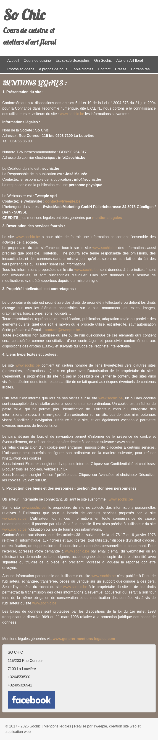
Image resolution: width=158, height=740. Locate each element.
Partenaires (140, 69)
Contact (104, 69)
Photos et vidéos (20, 69)
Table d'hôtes (82, 69)
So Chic (24, 15)
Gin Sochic (103, 60)
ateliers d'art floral (29, 41)
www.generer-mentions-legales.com (84, 639)
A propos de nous (53, 69)
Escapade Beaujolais (72, 60)
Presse (120, 69)
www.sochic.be (72, 114)
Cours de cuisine (37, 60)
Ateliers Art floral (129, 60)
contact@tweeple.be (62, 201)
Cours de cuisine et (29, 30)
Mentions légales (57, 726)
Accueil (13, 60)
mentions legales (107, 218)
